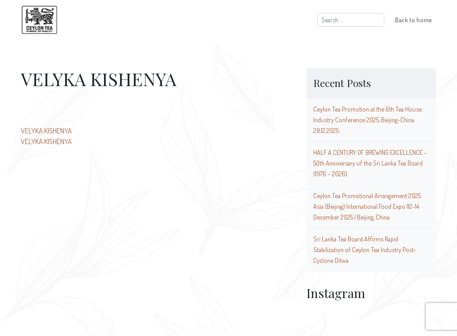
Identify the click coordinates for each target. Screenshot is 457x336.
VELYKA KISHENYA (46, 130)
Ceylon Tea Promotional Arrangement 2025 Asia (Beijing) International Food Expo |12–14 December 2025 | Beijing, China (367, 206)
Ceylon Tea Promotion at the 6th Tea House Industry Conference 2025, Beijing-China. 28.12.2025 (367, 119)
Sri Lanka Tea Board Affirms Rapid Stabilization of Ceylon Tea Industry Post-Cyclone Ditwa (364, 249)
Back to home (413, 20)
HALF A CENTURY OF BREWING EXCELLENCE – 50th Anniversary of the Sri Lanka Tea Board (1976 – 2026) (370, 163)
